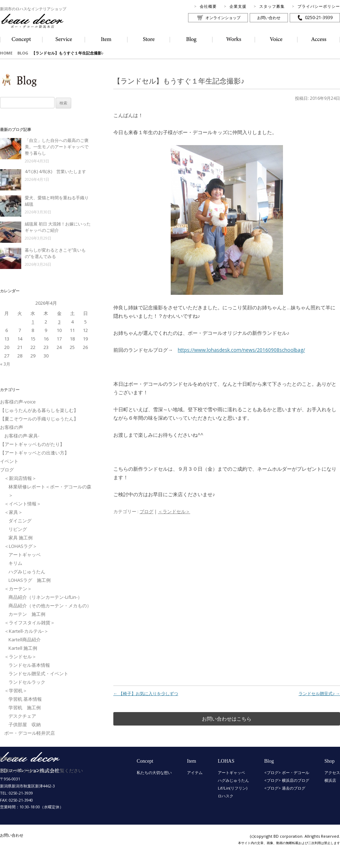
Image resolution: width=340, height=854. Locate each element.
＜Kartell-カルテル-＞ (26, 631)
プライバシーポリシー (319, 6)
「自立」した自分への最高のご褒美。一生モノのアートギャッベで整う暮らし (57, 146)
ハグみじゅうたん (26, 571)
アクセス (332, 772)
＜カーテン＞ (18, 588)
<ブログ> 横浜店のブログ (286, 780)
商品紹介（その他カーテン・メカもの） (49, 605)
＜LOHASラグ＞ (20, 546)
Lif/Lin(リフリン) (232, 788)
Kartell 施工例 (22, 648)
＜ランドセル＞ (174, 511)
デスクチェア (22, 716)
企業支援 (238, 6)
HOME (6, 53)
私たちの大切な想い (154, 772)
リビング (17, 529)
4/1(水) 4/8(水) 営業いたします (55, 171)
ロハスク (225, 795)
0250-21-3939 (319, 18)
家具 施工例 (20, 537)
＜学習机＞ (15, 690)
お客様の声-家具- (21, 435)
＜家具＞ (13, 512)
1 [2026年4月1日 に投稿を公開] (33, 322)
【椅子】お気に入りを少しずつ (145, 693)
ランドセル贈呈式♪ (319, 693)
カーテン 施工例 (26, 614)
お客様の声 (11, 427)
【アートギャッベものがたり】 (32, 444)
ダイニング (20, 520)
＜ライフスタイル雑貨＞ (29, 622)
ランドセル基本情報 (29, 665)
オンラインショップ (222, 17)
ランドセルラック (26, 682)
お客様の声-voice (18, 402)
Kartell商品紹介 (24, 639)
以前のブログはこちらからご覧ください (41, 770)
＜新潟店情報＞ (20, 478)
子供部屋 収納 (24, 724)
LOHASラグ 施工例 (29, 580)
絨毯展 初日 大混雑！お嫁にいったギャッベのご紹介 (58, 227)
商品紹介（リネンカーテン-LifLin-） (45, 597)
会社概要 (208, 6)
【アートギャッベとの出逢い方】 (34, 452)
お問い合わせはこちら (226, 718)
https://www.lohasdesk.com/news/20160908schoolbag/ (241, 349)
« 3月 (5, 364)
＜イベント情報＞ (22, 503)
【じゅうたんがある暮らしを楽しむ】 (39, 410)
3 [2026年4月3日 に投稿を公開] (59, 322)
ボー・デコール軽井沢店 (29, 733)
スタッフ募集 (272, 6)
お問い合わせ (268, 17)
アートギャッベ (24, 554)
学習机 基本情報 (25, 699)
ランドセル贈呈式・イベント (38, 673)
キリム (15, 563)
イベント (9, 461)
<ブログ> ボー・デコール (286, 772)
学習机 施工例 (24, 707)
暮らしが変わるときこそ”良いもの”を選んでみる (55, 253)
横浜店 (330, 780)
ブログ (146, 511)
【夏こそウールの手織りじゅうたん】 (39, 418)
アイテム (195, 772)
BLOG (22, 53)
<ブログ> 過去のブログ (284, 788)
